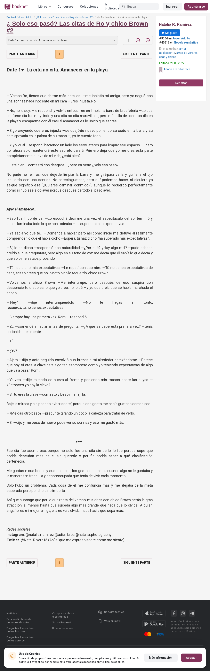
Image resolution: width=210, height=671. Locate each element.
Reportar (181, 83)
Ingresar (172, 6)
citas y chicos (167, 57)
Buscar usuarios (62, 628)
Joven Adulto (25, 17)
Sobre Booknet (61, 622)
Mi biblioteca (112, 6)
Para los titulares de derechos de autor (19, 621)
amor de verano (186, 52)
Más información (161, 657)
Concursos (65, 6)
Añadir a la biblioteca (176, 69)
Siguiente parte (136, 54)
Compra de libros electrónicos (63, 615)
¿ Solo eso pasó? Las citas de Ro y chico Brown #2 (64, 17)
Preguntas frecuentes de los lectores (20, 630)
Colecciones (89, 6)
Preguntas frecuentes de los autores (20, 639)
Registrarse (196, 6)
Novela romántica (186, 42)
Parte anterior (22, 54)
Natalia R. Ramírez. (175, 24)
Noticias (12, 613)
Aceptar (191, 657)
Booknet (11, 17)
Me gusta (169, 32)
